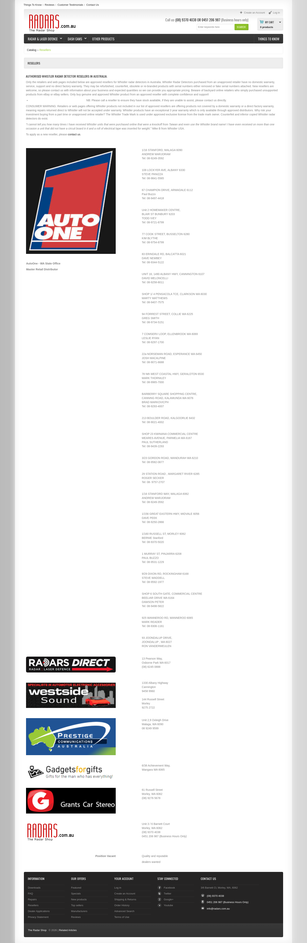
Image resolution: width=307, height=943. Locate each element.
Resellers (45, 50)
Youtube (168, 905)
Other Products (103, 39)
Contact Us (92, 4)
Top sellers (77, 905)
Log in (117, 887)
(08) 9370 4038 (185, 19)
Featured (76, 887)
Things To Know (32, 4)
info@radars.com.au (218, 908)
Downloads (34, 887)
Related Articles (68, 930)
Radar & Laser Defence (43, 39)
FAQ (30, 893)
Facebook (169, 887)
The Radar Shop (37, 930)
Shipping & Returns (125, 899)
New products (79, 899)
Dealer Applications (39, 911)
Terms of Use (121, 917)
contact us (74, 134)
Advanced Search (124, 911)
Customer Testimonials (70, 4)
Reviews (49, 4)
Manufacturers (79, 911)
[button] (241, 27)
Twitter (167, 893)
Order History (121, 905)
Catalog (31, 50)
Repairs (32, 899)
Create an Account (124, 893)
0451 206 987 (211, 19)
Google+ (168, 899)
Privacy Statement (38, 917)
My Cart (269, 22)
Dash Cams (75, 39)
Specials (76, 893)
